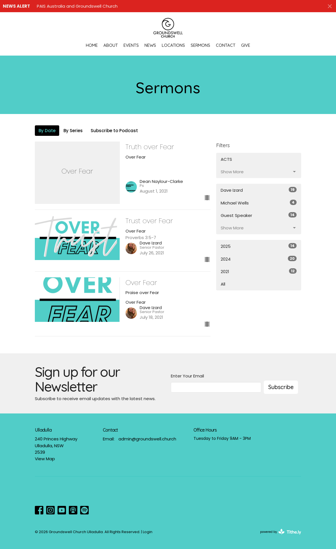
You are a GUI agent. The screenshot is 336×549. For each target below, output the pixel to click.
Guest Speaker (259, 215)
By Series (73, 131)
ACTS (226, 159)
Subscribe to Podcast (114, 131)
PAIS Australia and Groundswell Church (77, 6)
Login (147, 532)
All (223, 284)
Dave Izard (259, 190)
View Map (45, 459)
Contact (225, 45)
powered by (280, 531)
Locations (173, 45)
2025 (259, 246)
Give (245, 45)
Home (92, 45)
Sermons (200, 45)
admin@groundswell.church (147, 439)
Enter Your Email (187, 376)
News (150, 45)
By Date (47, 131)
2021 (259, 271)
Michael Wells (259, 203)
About (110, 45)
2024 (259, 259)
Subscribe (281, 386)
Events (131, 45)
